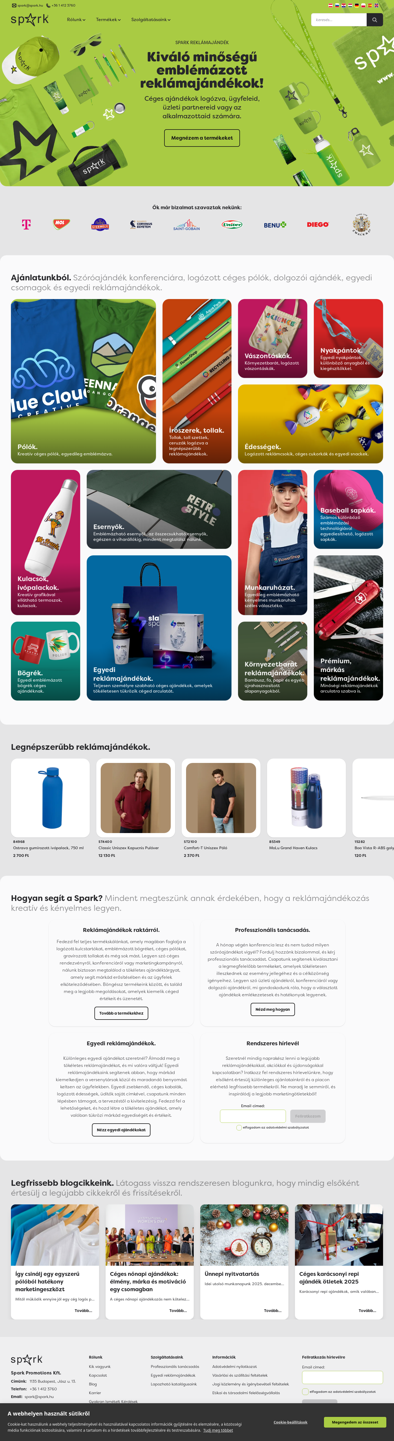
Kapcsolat (98, 1375)
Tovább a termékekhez (121, 1013)
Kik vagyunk (100, 1366)
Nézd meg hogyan (273, 1009)
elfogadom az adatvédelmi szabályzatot (276, 1127)
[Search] (375, 19)
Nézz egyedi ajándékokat (121, 1129)
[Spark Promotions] (30, 19)
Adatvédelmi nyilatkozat (234, 1366)
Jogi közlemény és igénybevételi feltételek (250, 1384)
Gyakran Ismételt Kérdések (113, 1401)
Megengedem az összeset (355, 1422)
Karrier (95, 1392)
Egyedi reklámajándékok (173, 1375)
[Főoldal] (43, 1359)
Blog (93, 1384)
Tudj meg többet (218, 1430)
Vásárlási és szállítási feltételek (240, 1375)
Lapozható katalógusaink (174, 1384)
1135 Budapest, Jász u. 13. (53, 1381)
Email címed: (253, 1105)
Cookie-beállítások (291, 1422)
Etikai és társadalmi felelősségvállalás (246, 1392)
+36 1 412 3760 (63, 5)
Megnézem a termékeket (202, 138)
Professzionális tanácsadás (175, 1366)
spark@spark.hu (39, 1396)
